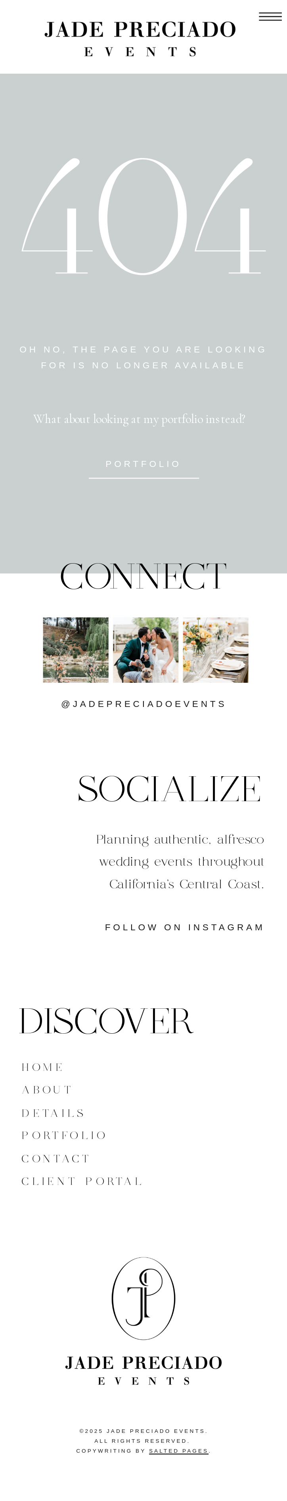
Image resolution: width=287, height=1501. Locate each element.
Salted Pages (179, 1450)
